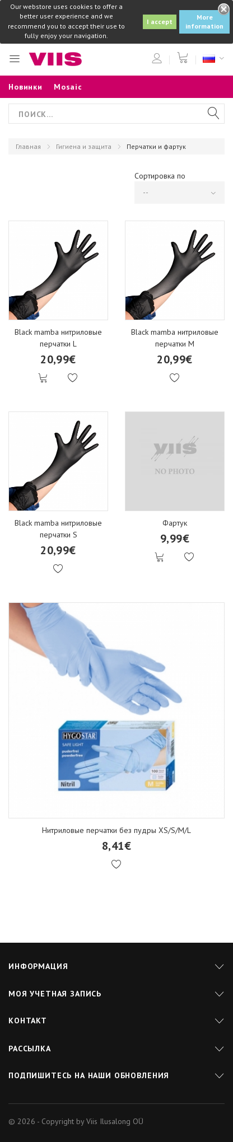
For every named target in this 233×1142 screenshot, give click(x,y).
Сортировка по (159, 176)
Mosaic (68, 87)
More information (204, 21)
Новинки (25, 87)
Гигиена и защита (83, 146)
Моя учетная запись (54, 994)
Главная (28, 146)
